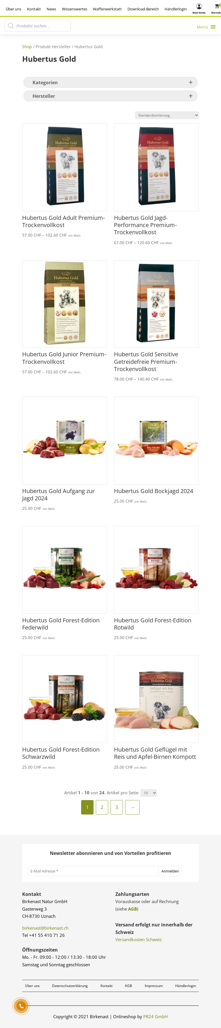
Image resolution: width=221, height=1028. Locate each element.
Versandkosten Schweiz (138, 939)
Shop (27, 46)
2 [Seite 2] (102, 807)
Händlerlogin (176, 9)
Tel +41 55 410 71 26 (43, 935)
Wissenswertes (74, 9)
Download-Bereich (143, 9)
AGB (132, 909)
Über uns (13, 9)
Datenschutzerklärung (70, 985)
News (51, 9)
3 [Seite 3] (116, 807)
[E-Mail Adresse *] (93, 871)
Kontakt (34, 9)
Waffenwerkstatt (107, 9)
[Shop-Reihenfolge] (167, 115)
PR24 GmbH (155, 1016)
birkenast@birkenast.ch (45, 928)
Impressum (154, 985)
